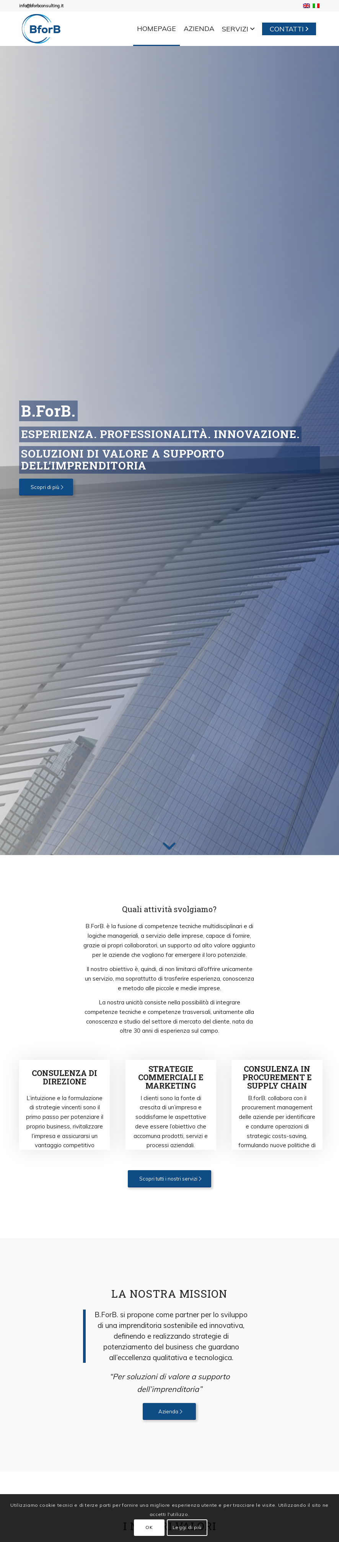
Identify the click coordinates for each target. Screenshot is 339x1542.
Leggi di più (187, 1527)
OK (149, 1527)
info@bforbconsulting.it (41, 5)
